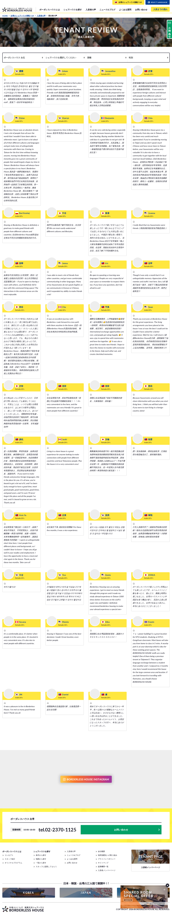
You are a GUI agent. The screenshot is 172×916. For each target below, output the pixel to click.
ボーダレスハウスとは (49, 9)
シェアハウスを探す (72, 9)
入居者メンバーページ (106, 870)
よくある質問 (125, 9)
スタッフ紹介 (10, 859)
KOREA (28, 892)
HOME (6, 16)
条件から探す (41, 855)
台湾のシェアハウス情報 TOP (23, 16)
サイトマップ (103, 863)
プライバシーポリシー (106, 859)
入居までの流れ (160, 9)
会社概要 (101, 851)
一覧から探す (41, 863)
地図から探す (41, 859)
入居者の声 (91, 9)
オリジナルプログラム (13, 863)
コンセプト (9, 855)
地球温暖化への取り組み (107, 855)
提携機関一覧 (103, 866)
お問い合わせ (141, 9)
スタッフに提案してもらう (46, 866)
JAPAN (86, 892)
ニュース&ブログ (107, 9)
